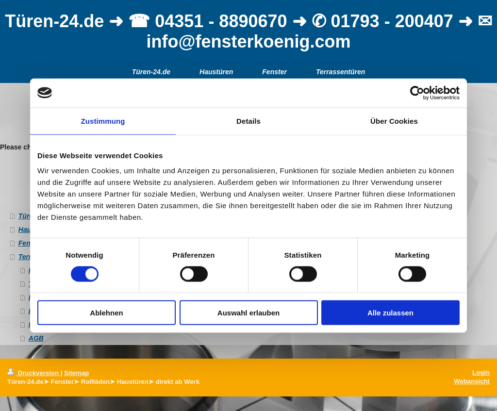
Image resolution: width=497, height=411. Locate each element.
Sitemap (76, 373)
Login (481, 372)
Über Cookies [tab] (394, 120)
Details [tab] (248, 120)
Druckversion (34, 373)
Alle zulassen (390, 313)
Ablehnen (106, 313)
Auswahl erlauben (248, 313)
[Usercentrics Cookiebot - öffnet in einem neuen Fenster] (417, 92)
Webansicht (472, 381)
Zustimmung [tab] (103, 120)
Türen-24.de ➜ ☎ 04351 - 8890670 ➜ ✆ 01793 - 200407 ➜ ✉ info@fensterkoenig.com (248, 31)
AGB (36, 338)
